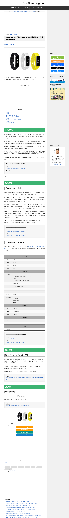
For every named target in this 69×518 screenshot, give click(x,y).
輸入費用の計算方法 (15, 7)
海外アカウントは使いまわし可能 (13, 121)
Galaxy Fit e (13, 468)
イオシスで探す (24, 436)
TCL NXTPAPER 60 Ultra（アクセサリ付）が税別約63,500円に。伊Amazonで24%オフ (24, 516)
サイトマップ (25, 7)
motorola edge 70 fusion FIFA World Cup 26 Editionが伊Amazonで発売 (20, 508)
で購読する (57, 57)
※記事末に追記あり (9, 46)
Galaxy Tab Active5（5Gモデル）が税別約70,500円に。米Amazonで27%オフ (22, 504)
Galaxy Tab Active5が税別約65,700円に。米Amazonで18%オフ (19, 506)
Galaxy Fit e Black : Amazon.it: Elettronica (16, 169)
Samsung (27, 468)
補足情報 (7, 119)
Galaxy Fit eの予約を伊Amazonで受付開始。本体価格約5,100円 (24, 39)
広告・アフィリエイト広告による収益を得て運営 (24, 11)
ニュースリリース (20, 247)
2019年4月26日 (10, 124)
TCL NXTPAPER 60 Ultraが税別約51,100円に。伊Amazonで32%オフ (20, 510)
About (32, 7)
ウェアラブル (39, 468)
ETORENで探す (24, 433)
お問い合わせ (39, 7)
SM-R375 (33, 468)
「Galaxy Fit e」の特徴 (11, 116)
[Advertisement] (24, 22)
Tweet (5, 463)
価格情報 (7, 113)
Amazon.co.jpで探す (24, 428)
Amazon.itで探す (24, 431)
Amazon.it (12, 178)
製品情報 (7, 115)
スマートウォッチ (8, 470)
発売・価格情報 (13, 472)
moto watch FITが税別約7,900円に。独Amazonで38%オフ (18, 502)
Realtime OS (21, 468)
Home (7, 7)
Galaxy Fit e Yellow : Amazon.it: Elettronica (16, 173)
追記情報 (7, 122)
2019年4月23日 (13, 34)
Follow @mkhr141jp (57, 164)
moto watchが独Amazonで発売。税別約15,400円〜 (16, 512)
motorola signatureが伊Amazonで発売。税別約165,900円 (18, 514)
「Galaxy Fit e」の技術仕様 (12, 118)
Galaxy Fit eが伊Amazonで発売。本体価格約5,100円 (17, 406)
